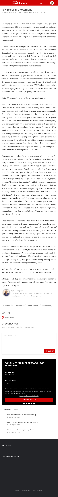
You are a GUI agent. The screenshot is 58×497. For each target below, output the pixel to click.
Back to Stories (9, 317)
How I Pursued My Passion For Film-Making (22, 422)
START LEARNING (29, 400)
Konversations (6, 305)
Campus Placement (33, 305)
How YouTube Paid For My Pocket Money (21, 415)
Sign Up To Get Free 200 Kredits (29, 396)
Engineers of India (46, 305)
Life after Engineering (19, 305)
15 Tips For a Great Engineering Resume (21, 430)
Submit (50, 351)
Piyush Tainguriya (8, 12)
